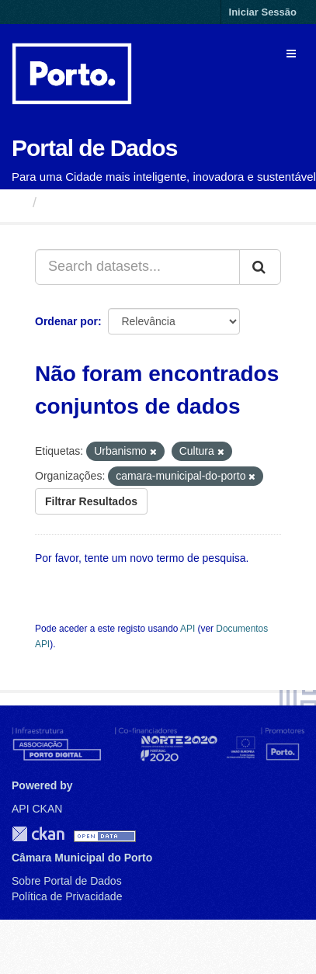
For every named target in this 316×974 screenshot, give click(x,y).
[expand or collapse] (291, 53)
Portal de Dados (94, 148)
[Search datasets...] (137, 267)
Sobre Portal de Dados (67, 881)
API (187, 628)
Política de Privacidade (67, 896)
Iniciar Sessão (263, 12)
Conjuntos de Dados (112, 202)
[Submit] (260, 267)
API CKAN (37, 808)
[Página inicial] (18, 202)
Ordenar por (66, 321)
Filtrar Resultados (91, 501)
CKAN (38, 834)
